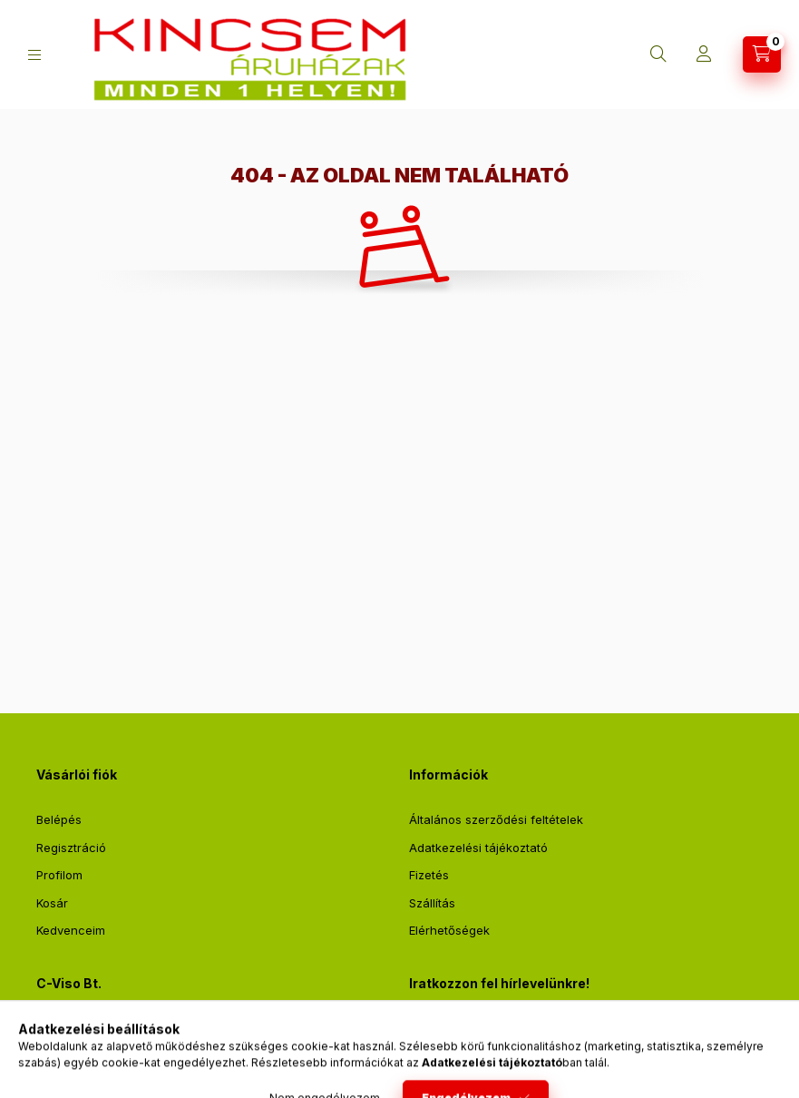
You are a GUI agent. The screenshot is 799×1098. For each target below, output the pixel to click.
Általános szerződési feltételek (496, 819)
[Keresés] (658, 54)
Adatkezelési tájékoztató (478, 847)
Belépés (59, 819)
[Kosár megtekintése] (762, 54)
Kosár (52, 903)
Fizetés (429, 875)
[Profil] (704, 54)
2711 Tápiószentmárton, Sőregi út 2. (157, 1029)
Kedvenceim (70, 930)
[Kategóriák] (34, 55)
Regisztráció (71, 847)
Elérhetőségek (449, 930)
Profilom (59, 875)
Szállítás (432, 903)
